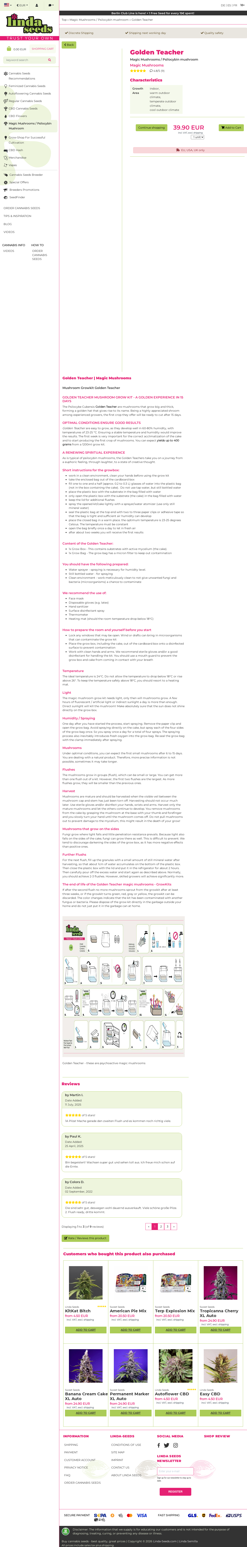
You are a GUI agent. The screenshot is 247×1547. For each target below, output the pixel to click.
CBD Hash (13, 150)
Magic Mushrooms (147, 65)
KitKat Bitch (78, 1311)
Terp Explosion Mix (175, 1311)
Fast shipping (169, 1515)
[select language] (8, 5)
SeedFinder (14, 197)
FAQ (67, 1475)
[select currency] (22, 5)
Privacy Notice (76, 1467)
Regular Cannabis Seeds (22, 101)
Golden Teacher (142, 19)
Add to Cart (231, 127)
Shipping (71, 1445)
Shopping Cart (43, 48)
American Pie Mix (128, 1311)
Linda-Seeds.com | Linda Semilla (175, 1541)
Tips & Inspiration (17, 216)
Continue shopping (151, 127)
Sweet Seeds (117, 1306)
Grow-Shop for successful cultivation (24, 139)
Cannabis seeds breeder (23, 175)
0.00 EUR (16, 48)
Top (64, 19)
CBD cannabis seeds (20, 108)
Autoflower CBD (172, 1394)
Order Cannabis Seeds (82, 1482)
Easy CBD (210, 1394)
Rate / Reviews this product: (85, 1238)
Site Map (117, 1452)
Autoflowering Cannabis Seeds (27, 93)
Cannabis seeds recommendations (19, 75)
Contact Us (120, 1467)
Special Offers (16, 182)
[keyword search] (26, 60)
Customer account (79, 1460)
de (223, 5)
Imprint (117, 1460)
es (229, 5)
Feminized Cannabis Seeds (24, 86)
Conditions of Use (126, 1445)
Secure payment (77, 1515)
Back (69, 45)
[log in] (37, 5)
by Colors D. (74, 1182)
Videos (9, 232)
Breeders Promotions (21, 190)
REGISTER (175, 1491)
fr (235, 5)
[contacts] (51, 5)
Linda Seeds (72, 1306)
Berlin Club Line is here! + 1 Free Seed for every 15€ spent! (153, 13)
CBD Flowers (15, 116)
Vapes (10, 165)
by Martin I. (74, 1095)
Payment (71, 1452)
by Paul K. (73, 1136)
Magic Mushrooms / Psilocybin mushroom (99, 19)
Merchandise (14, 158)
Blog (8, 224)
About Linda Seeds (126, 1475)
